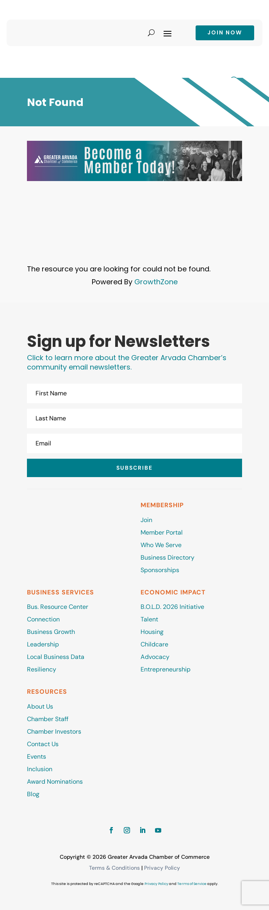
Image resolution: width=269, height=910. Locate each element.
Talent (149, 619)
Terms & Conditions (114, 867)
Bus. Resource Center (57, 607)
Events (36, 756)
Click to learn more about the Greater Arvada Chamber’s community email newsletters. (126, 362)
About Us (40, 706)
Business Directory (167, 557)
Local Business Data (55, 657)
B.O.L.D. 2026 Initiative (172, 607)
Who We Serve (161, 545)
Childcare (154, 644)
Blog (33, 794)
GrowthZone (156, 282)
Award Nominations (55, 781)
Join (146, 520)
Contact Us (43, 744)
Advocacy (155, 657)
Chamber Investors (54, 731)
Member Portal (162, 532)
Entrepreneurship (166, 669)
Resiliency (41, 669)
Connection (43, 619)
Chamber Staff (47, 719)
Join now (224, 32)
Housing (152, 632)
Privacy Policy (162, 867)
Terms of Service (192, 883)
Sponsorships (160, 570)
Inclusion (39, 769)
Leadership (43, 644)
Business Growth (51, 632)
